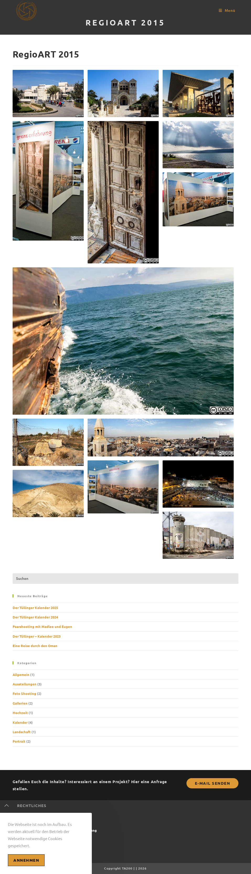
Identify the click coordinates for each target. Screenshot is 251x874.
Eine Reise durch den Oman (35, 645)
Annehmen (26, 860)
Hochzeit (20, 712)
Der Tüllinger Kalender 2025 (35, 607)
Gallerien (20, 703)
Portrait (19, 741)
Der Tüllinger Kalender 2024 (35, 617)
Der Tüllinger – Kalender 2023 (37, 636)
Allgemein (21, 674)
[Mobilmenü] (227, 10)
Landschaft (22, 732)
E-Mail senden (212, 783)
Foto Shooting (24, 693)
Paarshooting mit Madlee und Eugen (42, 626)
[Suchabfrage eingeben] (125, 578)
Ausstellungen (24, 684)
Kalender (20, 722)
